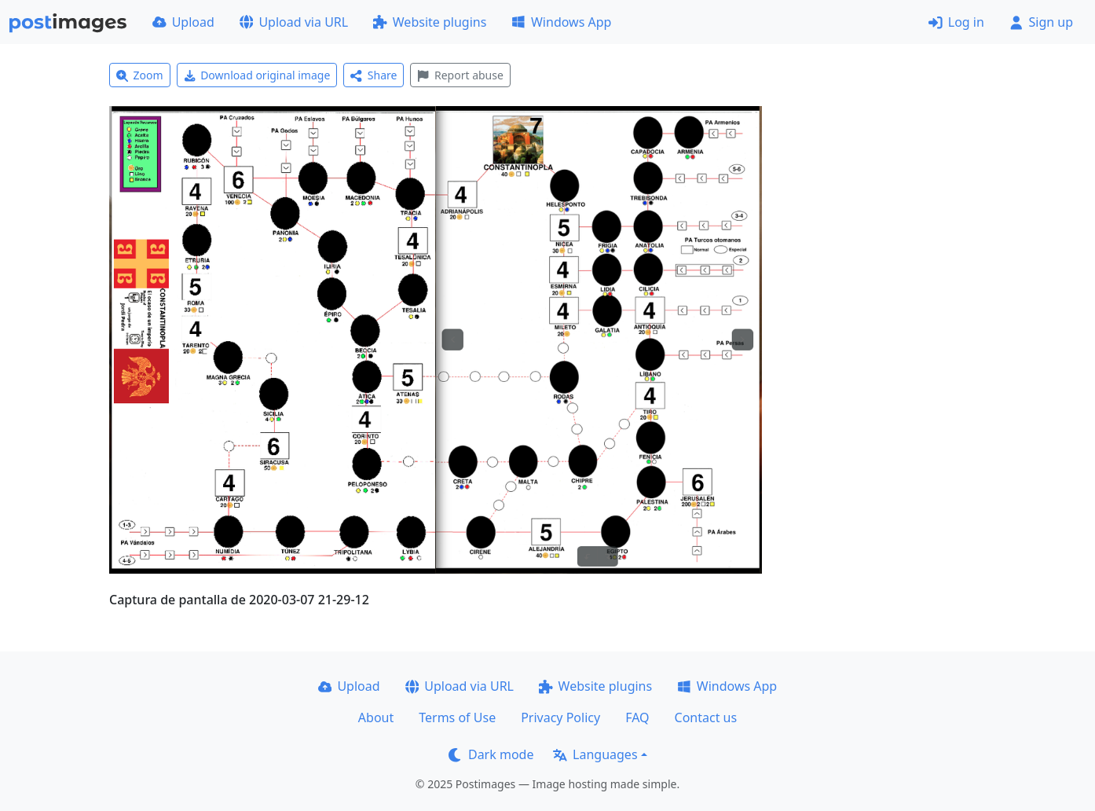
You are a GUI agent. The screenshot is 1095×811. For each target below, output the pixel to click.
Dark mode (491, 754)
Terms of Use (457, 717)
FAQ (637, 717)
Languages (595, 754)
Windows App (561, 22)
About (376, 717)
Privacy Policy (560, 717)
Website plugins (429, 22)
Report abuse (460, 75)
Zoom (139, 75)
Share (373, 75)
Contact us (706, 717)
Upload (183, 22)
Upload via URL (294, 22)
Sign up (1041, 22)
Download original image (257, 75)
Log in (956, 22)
